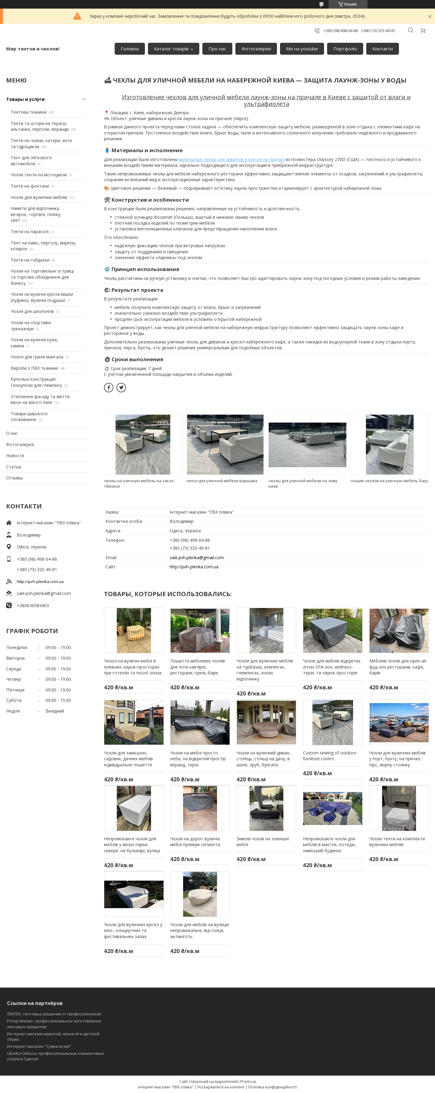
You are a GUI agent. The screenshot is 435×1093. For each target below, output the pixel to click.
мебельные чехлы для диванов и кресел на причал (231, 159)
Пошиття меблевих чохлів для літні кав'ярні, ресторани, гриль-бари (197, 667)
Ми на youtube (302, 49)
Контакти (382, 49)
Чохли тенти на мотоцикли (39, 175)
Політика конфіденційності (272, 1087)
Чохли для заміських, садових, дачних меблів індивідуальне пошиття (128, 759)
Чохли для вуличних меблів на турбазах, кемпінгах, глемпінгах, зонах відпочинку (265, 670)
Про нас (217, 49)
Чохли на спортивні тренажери (31, 326)
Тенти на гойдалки (30, 260)
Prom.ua (248, 1081)
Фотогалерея (256, 49)
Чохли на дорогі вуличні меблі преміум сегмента (195, 842)
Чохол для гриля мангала (37, 357)
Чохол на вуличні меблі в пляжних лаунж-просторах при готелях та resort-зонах (133, 667)
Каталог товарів (171, 49)
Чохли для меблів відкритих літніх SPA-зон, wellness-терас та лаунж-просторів (331, 667)
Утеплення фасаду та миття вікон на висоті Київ (40, 399)
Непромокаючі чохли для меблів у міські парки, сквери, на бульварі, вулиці (132, 844)
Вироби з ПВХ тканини (34, 368)
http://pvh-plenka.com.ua (40, 581)
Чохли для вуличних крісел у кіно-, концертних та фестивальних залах (133, 930)
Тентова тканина (28, 112)
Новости (15, 455)
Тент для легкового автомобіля (31, 161)
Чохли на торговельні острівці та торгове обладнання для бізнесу (42, 277)
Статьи (13, 467)
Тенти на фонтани (30, 186)
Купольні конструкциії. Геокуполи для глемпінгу (36, 382)
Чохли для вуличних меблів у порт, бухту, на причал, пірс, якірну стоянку (397, 759)
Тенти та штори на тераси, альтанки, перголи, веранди (40, 126)
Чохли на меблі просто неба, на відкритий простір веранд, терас (198, 759)
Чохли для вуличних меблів (39, 197)
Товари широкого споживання (29, 417)
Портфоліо (345, 49)
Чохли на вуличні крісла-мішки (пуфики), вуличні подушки (42, 297)
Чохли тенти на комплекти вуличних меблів (397, 842)
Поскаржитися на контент (220, 1087)
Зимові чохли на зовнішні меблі (263, 842)
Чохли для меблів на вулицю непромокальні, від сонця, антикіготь (199, 930)
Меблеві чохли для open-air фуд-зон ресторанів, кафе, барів (397, 667)
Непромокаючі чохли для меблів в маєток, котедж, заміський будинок (329, 844)
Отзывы (14, 478)
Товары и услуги (25, 99)
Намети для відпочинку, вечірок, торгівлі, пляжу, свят (36, 214)
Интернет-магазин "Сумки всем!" (39, 1046)
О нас (12, 433)
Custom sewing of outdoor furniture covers (329, 756)
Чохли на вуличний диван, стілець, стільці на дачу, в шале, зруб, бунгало (263, 759)
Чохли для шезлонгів (32, 311)
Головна (130, 49)
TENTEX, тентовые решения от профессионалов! (54, 1014)
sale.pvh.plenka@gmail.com (44, 593)
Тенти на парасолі (30, 231)
